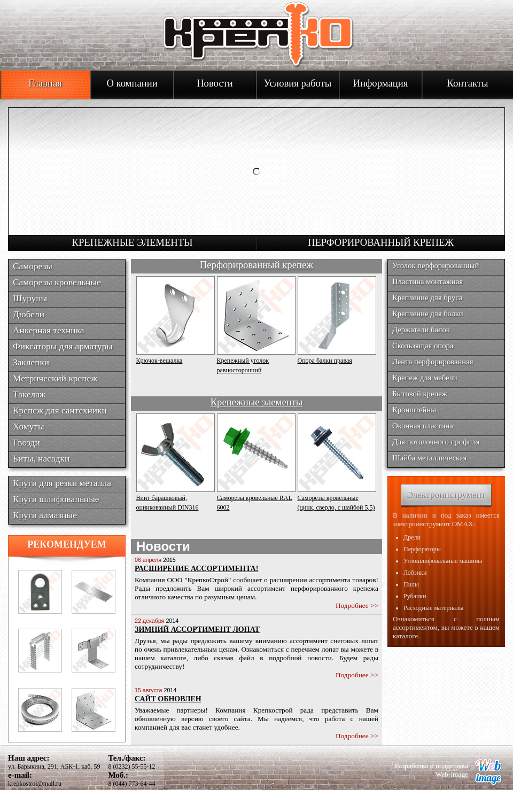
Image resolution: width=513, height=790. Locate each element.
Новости (215, 83)
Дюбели (28, 314)
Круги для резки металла (62, 483)
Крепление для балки (427, 313)
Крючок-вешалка (159, 360)
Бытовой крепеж (419, 393)
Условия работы (298, 83)
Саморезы (32, 266)
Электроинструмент (446, 495)
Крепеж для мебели (424, 377)
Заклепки (31, 362)
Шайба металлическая (429, 457)
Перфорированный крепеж (381, 242)
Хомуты (28, 426)
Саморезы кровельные (57, 282)
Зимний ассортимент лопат (197, 629)
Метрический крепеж (55, 378)
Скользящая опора (422, 345)
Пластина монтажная (427, 281)
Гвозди (26, 442)
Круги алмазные (45, 515)
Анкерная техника (48, 330)
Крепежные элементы (132, 242)
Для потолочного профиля (435, 441)
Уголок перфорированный (435, 265)
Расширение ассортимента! (196, 569)
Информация (380, 83)
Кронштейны (414, 409)
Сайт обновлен (168, 699)
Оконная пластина (422, 425)
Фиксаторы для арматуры (63, 346)
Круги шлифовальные (56, 499)
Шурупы (30, 298)
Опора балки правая (325, 360)
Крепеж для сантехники (60, 410)
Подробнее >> (357, 605)
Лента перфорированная (432, 361)
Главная (45, 83)
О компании (131, 83)
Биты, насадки (41, 458)
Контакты (467, 83)
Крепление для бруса (427, 297)
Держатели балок (421, 329)
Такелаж (29, 394)
